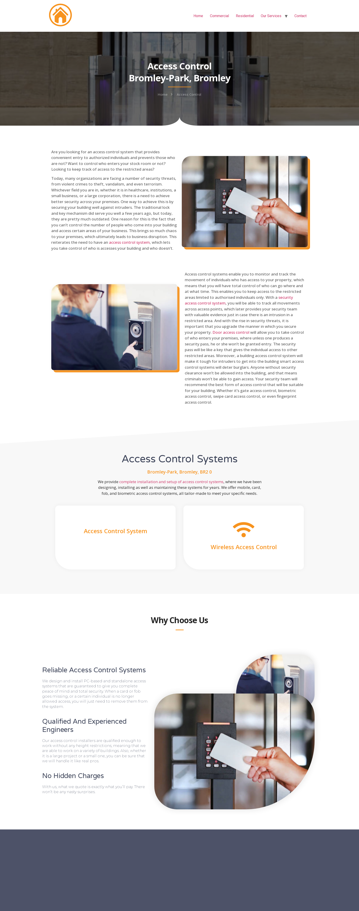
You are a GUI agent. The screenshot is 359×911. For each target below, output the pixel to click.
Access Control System (115, 531)
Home (198, 16)
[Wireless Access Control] (243, 529)
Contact (300, 16)
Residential (245, 16)
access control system (129, 242)
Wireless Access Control (244, 547)
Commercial (219, 16)
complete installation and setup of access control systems (171, 481)
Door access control (230, 332)
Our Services (271, 16)
